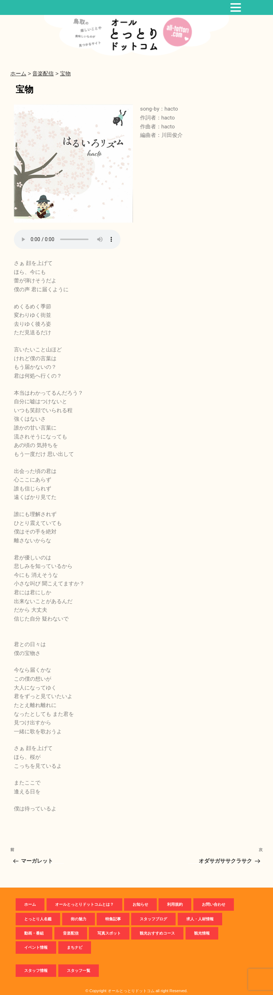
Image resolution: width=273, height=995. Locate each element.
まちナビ (74, 940)
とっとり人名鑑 (38, 912)
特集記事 (113, 912)
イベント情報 (36, 940)
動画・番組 (34, 926)
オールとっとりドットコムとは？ (84, 897)
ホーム (30, 897)
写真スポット (109, 926)
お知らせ (140, 897)
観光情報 (202, 926)
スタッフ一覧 (78, 963)
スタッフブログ (153, 912)
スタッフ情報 (36, 963)
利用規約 (175, 897)
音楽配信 (71, 926)
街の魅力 (78, 912)
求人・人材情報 (200, 912)
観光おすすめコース (157, 926)
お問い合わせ (213, 897)
